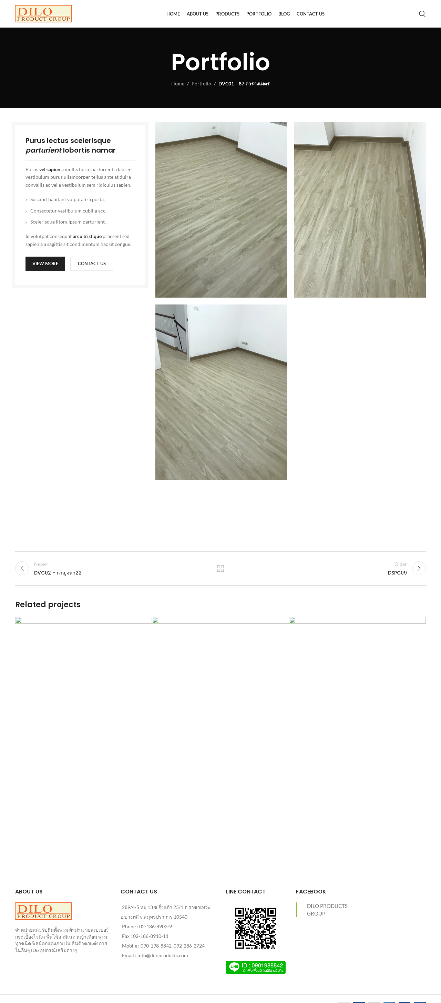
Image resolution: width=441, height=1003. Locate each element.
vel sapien (49, 169)
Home (177, 83)
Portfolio (201, 83)
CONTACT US (92, 263)
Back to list (220, 568)
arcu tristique (87, 236)
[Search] (422, 14)
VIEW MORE (45, 263)
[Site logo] (43, 13)
